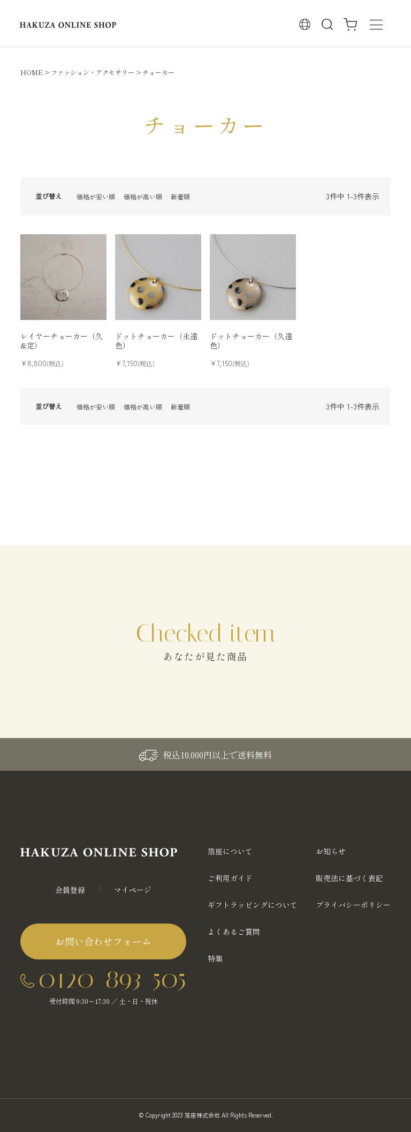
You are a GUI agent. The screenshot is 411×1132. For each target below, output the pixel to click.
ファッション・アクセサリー (92, 72)
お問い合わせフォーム (103, 941)
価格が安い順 (96, 196)
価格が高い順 (143, 196)
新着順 (180, 196)
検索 (327, 24)
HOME (31, 72)
